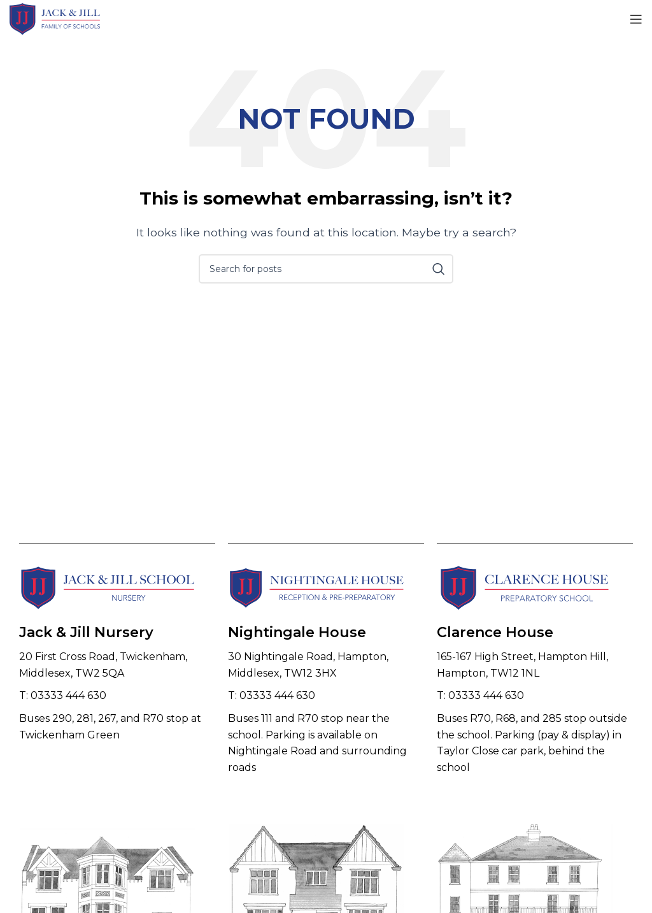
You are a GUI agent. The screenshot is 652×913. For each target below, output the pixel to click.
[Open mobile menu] (636, 19)
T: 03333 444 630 (62, 695)
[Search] (326, 269)
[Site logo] (55, 18)
